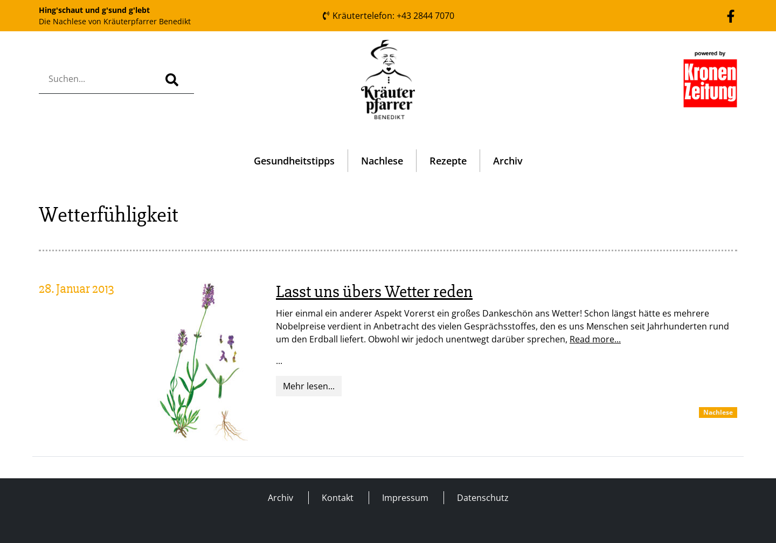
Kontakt (338, 498)
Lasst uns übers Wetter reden (374, 291)
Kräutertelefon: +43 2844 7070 (388, 16)
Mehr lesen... (309, 386)
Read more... (595, 339)
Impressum (405, 498)
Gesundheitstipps (294, 160)
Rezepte (448, 160)
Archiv (508, 160)
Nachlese (382, 160)
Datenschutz (483, 498)
